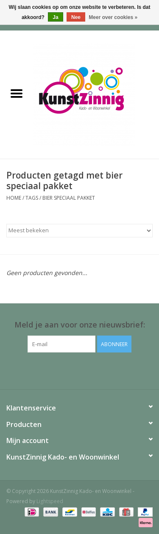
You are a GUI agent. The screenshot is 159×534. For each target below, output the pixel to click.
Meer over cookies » (113, 17)
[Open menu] (16, 93)
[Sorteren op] (79, 230)
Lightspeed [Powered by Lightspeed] (49, 501)
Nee (76, 17)
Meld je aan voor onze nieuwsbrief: (79, 324)
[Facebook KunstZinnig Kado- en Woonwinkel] (79, 370)
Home (13, 197)
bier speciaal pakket (68, 197)
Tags (31, 197)
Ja (55, 17)
